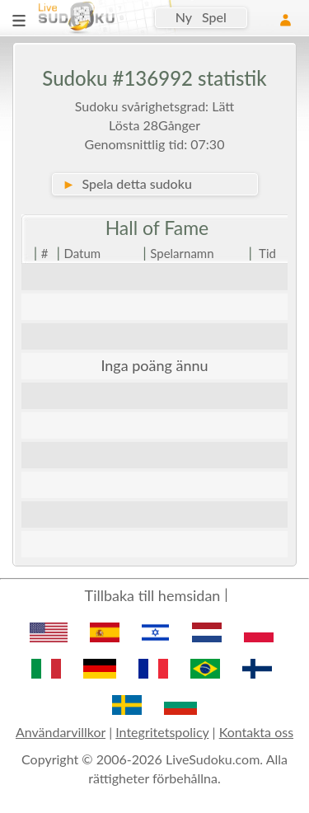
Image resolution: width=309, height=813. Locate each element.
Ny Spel (201, 17)
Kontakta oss (256, 732)
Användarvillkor (60, 732)
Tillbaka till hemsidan (153, 595)
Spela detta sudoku (127, 183)
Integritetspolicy (161, 732)
